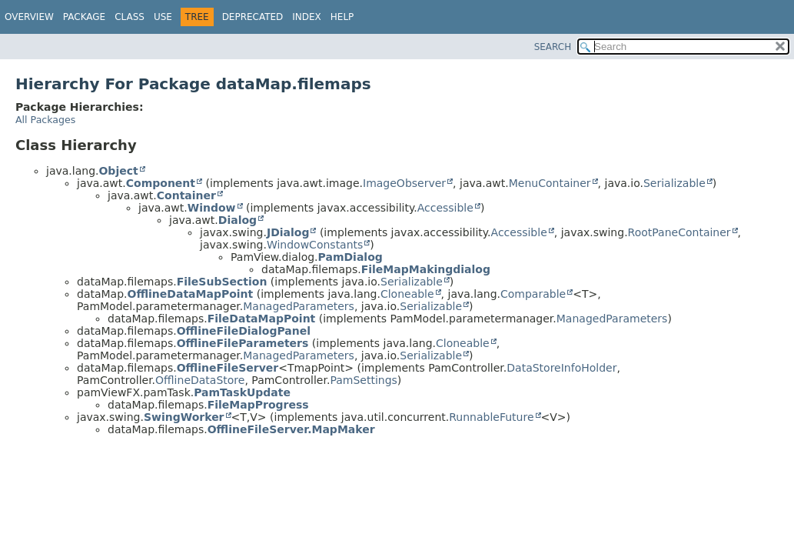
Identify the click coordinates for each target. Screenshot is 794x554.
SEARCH (553, 47)
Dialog (237, 220)
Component (160, 183)
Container (186, 195)
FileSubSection (222, 281)
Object (118, 171)
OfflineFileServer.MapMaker (291, 429)
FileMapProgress (258, 405)
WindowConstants (315, 245)
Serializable (674, 183)
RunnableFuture (491, 417)
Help (342, 17)
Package (84, 17)
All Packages (45, 119)
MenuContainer (550, 183)
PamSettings (363, 380)
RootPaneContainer (679, 232)
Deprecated (253, 17)
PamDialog (350, 257)
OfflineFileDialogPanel (244, 331)
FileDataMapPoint (262, 318)
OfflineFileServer (227, 368)
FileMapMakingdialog (425, 269)
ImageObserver (404, 183)
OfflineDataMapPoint (191, 294)
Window (212, 208)
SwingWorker (184, 417)
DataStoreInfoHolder (561, 368)
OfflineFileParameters (243, 343)
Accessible (445, 208)
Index (306, 17)
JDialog (288, 232)
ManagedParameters (298, 306)
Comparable (533, 294)
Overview (29, 17)
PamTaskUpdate (242, 392)
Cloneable (407, 294)
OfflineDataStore (199, 380)
